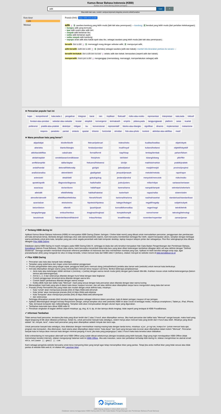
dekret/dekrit (67, 172)
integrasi (82, 116)
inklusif (191, 116)
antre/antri (38, 177)
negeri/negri (152, 207)
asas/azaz (38, 187)
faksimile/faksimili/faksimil (67, 217)
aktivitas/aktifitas (38, 153)
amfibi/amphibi (38, 163)
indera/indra (124, 143)
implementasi (173, 126)
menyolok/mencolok (152, 177)
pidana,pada (139, 121)
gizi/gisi (95, 168)
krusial (79, 121)
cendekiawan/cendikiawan (67, 158)
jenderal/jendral (124, 177)
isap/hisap (124, 153)
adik (29, 21)
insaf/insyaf (124, 148)
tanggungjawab (155, 121)
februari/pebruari (95, 143)
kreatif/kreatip (124, 217)
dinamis (159, 126)
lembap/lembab (152, 153)
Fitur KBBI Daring (41, 241)
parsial (66, 131)
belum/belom (38, 207)
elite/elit (66, 207)
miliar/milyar (152, 182)
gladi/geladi (95, 172)
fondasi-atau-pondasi (39, 121)
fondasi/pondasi (95, 148)
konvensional (99, 126)
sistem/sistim (181, 192)
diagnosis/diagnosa (67, 182)
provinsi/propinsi (181, 168)
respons (43, 131)
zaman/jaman (181, 217)
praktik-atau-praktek (50, 126)
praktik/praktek (181, 163)
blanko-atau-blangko (132, 126)
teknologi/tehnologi (180, 212)
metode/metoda (152, 172)
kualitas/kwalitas (152, 143)
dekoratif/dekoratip (67, 168)
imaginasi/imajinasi (95, 212)
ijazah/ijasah (95, 207)
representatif (113, 126)
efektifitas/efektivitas (67, 197)
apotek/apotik (39, 182)
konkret (145, 131)
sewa (178, 121)
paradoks (55, 131)
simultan (118, 131)
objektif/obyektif (181, 148)
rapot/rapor (181, 172)
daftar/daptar (67, 163)
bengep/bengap (38, 212)
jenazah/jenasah (124, 172)
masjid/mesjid (152, 168)
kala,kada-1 (56, 116)
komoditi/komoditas (124, 207)
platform (169, 121)
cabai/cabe (67, 153)
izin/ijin (124, 163)
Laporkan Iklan (72, 348)
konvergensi (101, 121)
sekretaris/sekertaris (181, 187)
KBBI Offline (92, 338)
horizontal (106, 131)
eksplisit (88, 121)
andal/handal (38, 168)
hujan (29, 116)
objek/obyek (181, 143)
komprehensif (42, 116)
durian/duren (67, 187)
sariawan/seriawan (181, 182)
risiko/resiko (181, 177)
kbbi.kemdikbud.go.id (166, 253)
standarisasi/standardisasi (181, 197)
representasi (153, 116)
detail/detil (67, 177)
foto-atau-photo (132, 131)
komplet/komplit (124, 212)
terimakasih (115, 121)
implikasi (110, 116)
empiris (127, 121)
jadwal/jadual (124, 168)
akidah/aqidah (38, 158)
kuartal (188, 121)
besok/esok (38, 217)
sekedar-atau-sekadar (62, 121)
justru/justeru (124, 182)
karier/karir (124, 192)
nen (100, 116)
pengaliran (70, 116)
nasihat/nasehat (152, 197)
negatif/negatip (152, 202)
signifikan (148, 126)
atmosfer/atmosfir (38, 197)
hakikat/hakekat (95, 192)
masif (178, 131)
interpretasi (167, 116)
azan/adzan (38, 202)
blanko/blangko (67, 148)
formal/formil (95, 153)
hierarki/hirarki (95, 197)
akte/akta (38, 148)
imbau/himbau (95, 217)
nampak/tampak (152, 187)
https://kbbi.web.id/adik (88, 18)
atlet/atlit (38, 192)
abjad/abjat (39, 143)
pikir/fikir (181, 158)
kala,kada (180, 116)
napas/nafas (152, 192)
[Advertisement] (130, 81)
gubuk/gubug (95, 177)
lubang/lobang (152, 158)
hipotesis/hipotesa (95, 202)
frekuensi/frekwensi (95, 163)
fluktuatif (121, 116)
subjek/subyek (180, 202)
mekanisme (187, 126)
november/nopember (152, 217)
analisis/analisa (38, 172)
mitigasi (77, 126)
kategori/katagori (123, 202)
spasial (85, 131)
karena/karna (124, 187)
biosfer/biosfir (67, 143)
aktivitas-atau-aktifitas (162, 131)
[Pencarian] (101, 9)
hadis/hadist (95, 182)
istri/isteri (124, 158)
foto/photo (95, 158)
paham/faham (181, 153)
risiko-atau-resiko (136, 116)
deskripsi (66, 126)
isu (86, 126)
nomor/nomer (152, 212)
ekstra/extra (67, 202)
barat (91, 116)
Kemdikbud (30, 248)
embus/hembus (67, 212)
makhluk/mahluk (152, 163)
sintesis (75, 131)
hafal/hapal (96, 187)
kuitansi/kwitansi (152, 148)
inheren (95, 131)
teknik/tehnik (180, 207)
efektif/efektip (67, 192)
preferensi (33, 126)
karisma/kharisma (124, 197)
